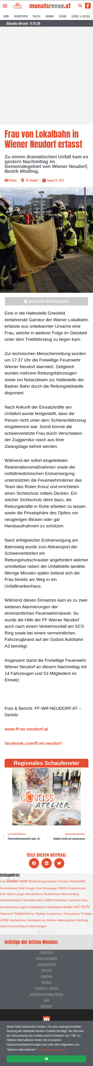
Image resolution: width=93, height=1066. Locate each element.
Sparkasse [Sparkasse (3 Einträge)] (38, 907)
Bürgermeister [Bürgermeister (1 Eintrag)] (47, 881)
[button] (5, 5)
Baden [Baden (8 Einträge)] (13, 881)
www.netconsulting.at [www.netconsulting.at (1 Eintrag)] (14, 926)
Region (62, 16)
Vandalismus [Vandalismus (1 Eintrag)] (17, 920)
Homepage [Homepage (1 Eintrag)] (49, 888)
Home (6, 16)
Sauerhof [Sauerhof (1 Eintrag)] (74, 900)
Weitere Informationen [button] (52, 1049)
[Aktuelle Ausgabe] (17, 4)
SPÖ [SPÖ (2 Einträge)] (77, 907)
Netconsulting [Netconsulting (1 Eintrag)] (70, 894)
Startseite (46, 952)
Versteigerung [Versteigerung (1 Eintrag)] (36, 920)
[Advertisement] (46, 75)
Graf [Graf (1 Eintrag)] (38, 888)
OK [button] (46, 1058)
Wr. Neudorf (32, 180)
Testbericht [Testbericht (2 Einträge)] (22, 913)
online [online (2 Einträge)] (48, 900)
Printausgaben (46, 958)
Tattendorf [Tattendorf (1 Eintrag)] (6, 913)
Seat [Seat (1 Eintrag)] (84, 900)
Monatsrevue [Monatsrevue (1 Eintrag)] (34, 894)
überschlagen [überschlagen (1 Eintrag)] (38, 926)
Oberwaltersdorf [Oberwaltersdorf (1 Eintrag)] (10, 900)
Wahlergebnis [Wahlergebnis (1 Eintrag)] (66, 920)
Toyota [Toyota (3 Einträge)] (40, 913)
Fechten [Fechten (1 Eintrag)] (63, 881)
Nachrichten (21, 16)
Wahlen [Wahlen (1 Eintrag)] (51, 920)
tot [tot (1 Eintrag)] (32, 913)
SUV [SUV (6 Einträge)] (86, 906)
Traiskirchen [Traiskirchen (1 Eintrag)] (54, 913)
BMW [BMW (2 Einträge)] (24, 881)
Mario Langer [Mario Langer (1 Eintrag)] (16, 894)
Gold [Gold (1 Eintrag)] (21, 888)
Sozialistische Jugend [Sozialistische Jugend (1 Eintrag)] (14, 907)
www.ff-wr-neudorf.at (26, 729)
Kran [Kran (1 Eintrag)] (3, 894)
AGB (46, 1000)
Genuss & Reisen (80, 16)
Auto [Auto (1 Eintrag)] (3, 881)
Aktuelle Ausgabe (17, 6)
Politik (36, 16)
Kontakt (46, 1006)
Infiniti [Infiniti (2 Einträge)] (62, 888)
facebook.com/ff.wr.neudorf (33, 743)
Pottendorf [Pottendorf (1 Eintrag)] (61, 900)
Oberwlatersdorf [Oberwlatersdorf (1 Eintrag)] (32, 900)
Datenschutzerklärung (46, 994)
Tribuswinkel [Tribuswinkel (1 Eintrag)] (71, 913)
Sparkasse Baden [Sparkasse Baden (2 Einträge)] (60, 907)
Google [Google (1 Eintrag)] (30, 888)
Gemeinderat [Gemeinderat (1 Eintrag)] (8, 888)
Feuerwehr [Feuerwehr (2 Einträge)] (77, 881)
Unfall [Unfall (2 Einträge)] (4, 920)
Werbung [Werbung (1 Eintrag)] (82, 920)
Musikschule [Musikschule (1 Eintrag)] (52, 894)
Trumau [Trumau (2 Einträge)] (86, 913)
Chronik (50, 16)
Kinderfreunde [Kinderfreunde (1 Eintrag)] (76, 888)
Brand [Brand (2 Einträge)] (33, 881)
